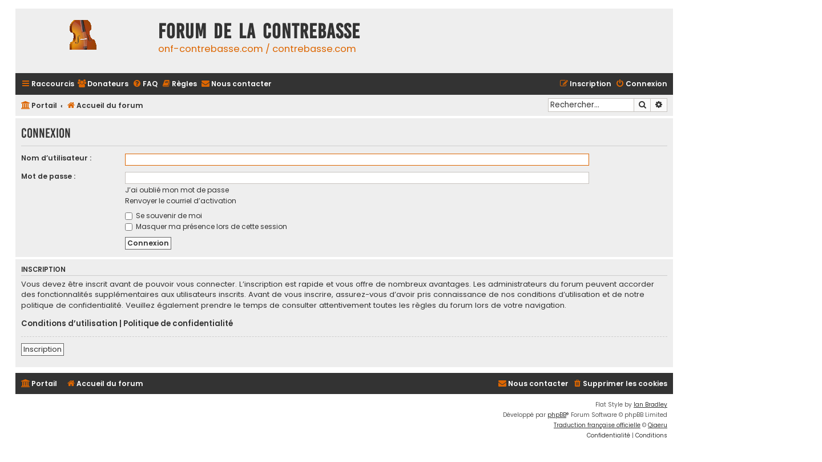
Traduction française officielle (597, 425)
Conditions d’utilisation (69, 324)
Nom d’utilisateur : (56, 158)
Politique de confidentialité (178, 324)
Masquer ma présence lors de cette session (206, 226)
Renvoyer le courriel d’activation (180, 200)
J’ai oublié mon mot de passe (177, 190)
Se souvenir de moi (163, 215)
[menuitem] (102, 84)
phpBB (556, 415)
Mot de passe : (48, 176)
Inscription (42, 349)
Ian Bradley (650, 404)
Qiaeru (657, 425)
